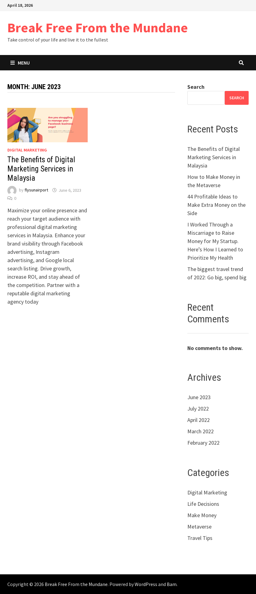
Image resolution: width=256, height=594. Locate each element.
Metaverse (199, 526)
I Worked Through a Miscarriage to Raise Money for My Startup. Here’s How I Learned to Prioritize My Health (215, 241)
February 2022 (203, 442)
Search (195, 86)
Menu (20, 63)
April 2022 (198, 419)
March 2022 (200, 431)
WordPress (146, 584)
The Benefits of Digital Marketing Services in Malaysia (41, 169)
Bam (172, 584)
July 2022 (198, 408)
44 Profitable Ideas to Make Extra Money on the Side (216, 205)
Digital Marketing (27, 150)
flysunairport (36, 190)
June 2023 (199, 397)
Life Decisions (203, 503)
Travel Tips (199, 537)
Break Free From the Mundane (97, 27)
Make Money (201, 515)
